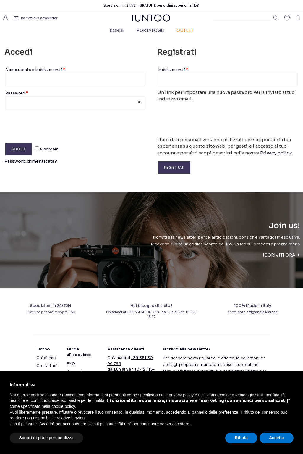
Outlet (185, 30)
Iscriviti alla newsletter (39, 18)
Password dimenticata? (30, 161)
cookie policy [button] (63, 406)
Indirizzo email (173, 69)
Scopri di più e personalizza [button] (46, 437)
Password (16, 93)
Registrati (174, 167)
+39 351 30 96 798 (144, 312)
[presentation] (49, 124)
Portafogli (151, 30)
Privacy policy (275, 153)
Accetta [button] (276, 437)
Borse (117, 30)
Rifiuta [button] (241, 437)
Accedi (18, 149)
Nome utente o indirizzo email (35, 69)
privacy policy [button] (181, 394)
